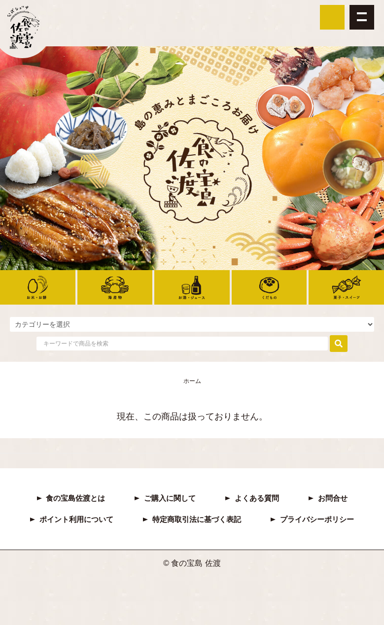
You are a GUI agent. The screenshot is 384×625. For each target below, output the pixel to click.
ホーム (192, 381)
